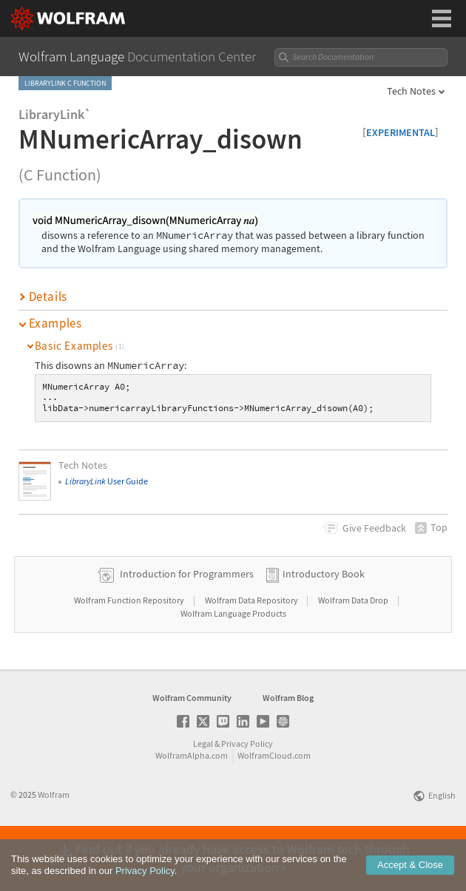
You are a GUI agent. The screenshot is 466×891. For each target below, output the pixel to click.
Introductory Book (324, 621)
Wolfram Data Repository (252, 647)
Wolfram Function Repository (130, 647)
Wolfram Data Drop (354, 647)
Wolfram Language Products (233, 660)
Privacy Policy (247, 790)
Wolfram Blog (288, 745)
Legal (203, 790)
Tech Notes (411, 91)
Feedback (374, 528)
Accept (410, 877)
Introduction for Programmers (187, 621)
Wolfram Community (192, 745)
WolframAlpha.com (191, 802)
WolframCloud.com (274, 802)
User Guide (106, 481)
